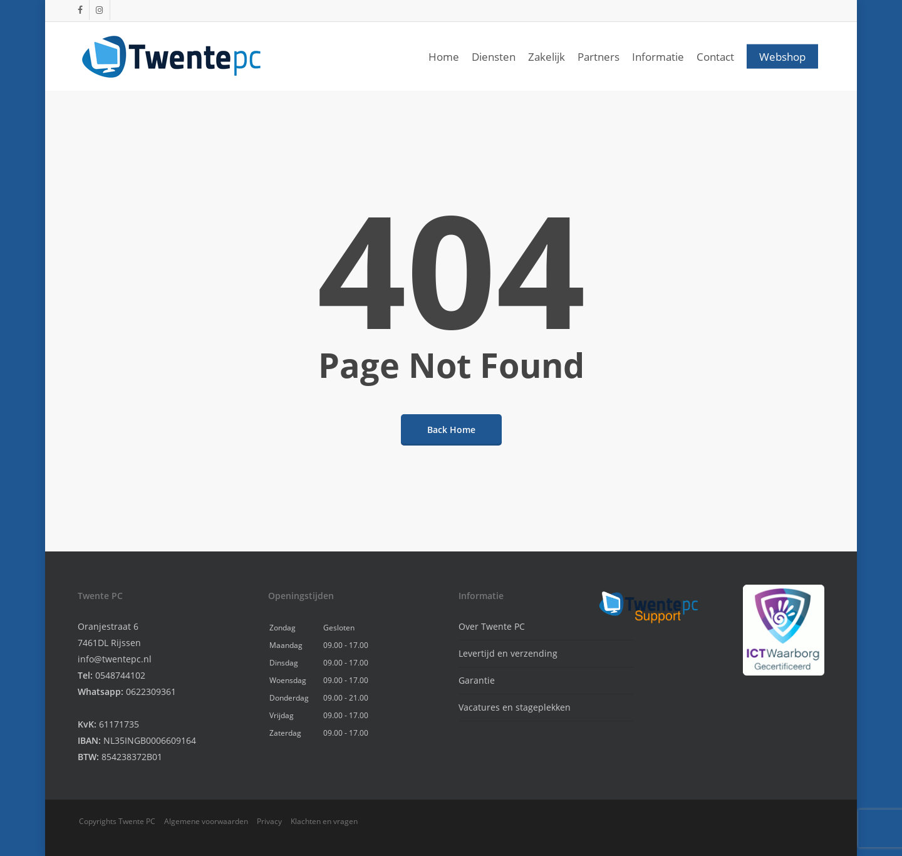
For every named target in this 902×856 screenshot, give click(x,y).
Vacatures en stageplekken (515, 707)
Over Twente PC (492, 626)
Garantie (477, 680)
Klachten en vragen (324, 821)
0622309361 (151, 691)
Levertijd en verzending (508, 653)
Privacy (269, 821)
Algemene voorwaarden (206, 821)
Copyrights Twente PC (117, 821)
